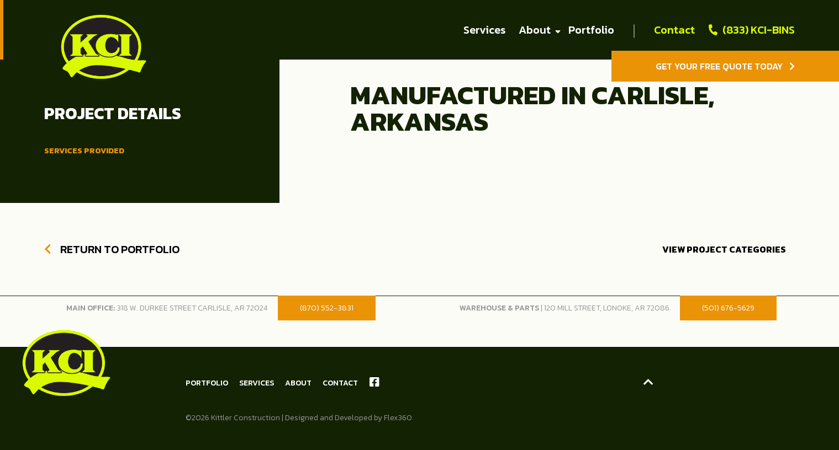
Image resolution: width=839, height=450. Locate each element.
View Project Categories (724, 249)
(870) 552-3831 (326, 308)
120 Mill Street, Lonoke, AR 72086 (606, 308)
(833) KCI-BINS (758, 30)
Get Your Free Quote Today (725, 66)
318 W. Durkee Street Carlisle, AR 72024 (192, 308)
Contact (674, 30)
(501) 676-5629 (728, 308)
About (535, 30)
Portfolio (591, 30)
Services (484, 30)
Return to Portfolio (112, 249)
